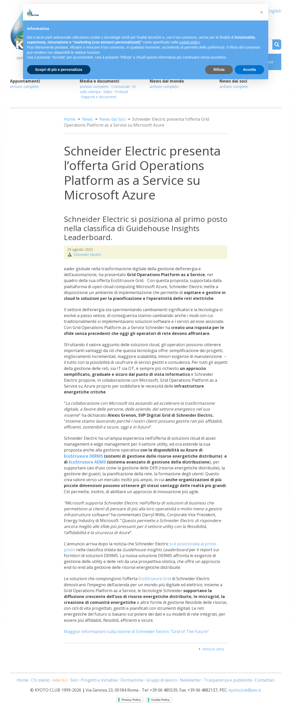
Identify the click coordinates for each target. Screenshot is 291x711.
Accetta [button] (249, 69)
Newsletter (190, 680)
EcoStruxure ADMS (87, 462)
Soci (74, 680)
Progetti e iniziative (99, 680)
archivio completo (24, 86)
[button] (262, 12)
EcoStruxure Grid (154, 578)
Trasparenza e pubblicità (228, 680)
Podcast (121, 91)
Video (107, 91)
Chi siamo (40, 680)
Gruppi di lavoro (161, 680)
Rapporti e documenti (99, 96)
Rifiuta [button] (219, 69)
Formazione (132, 680)
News (87, 119)
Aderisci (60, 680)
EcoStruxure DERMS (83, 456)
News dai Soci (112, 119)
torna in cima (213, 649)
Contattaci (264, 680)
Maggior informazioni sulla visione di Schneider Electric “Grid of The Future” (136, 631)
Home (69, 119)
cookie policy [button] (189, 42)
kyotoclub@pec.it (245, 690)
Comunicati (120, 86)
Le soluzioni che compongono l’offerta (101, 578)
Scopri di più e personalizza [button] (58, 69)
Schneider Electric (87, 254)
